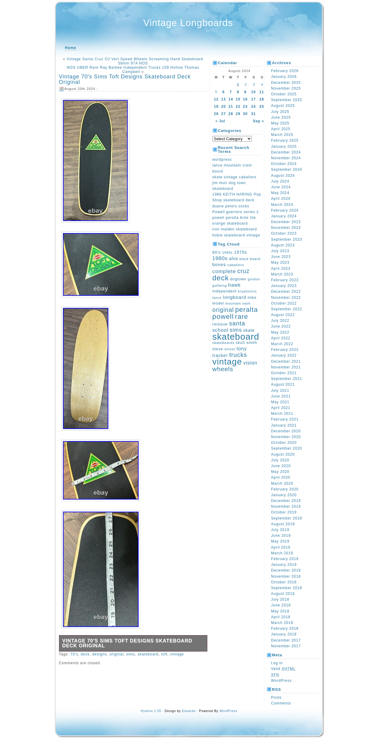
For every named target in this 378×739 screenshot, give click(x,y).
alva (233, 258)
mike (252, 297)
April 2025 (281, 129)
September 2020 (286, 448)
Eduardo (189, 711)
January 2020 (284, 495)
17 (253, 99)
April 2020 (281, 477)
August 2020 (283, 454)
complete (224, 271)
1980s (220, 258)
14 (230, 99)
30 (245, 114)
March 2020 (282, 483)
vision (250, 362)
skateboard (148, 654)
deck (85, 654)
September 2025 (286, 100)
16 (245, 99)
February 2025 (285, 140)
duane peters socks (230, 206)
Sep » (258, 121)
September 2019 (286, 518)
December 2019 (286, 501)
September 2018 (286, 588)
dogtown (238, 279)
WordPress (281, 680)
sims (130, 654)
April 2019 (281, 547)
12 (216, 99)
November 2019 (286, 506)
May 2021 (280, 402)
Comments (281, 703)
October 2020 (284, 442)
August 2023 (283, 245)
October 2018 (284, 582)
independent (224, 291)
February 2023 (285, 280)
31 (253, 114)
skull (240, 343)
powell (223, 316)
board (255, 259)
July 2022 (280, 320)
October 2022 (284, 303)
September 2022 (286, 309)
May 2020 (280, 472)
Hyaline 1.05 (151, 711)
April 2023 (281, 268)
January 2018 (284, 634)
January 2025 (284, 146)
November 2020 (286, 437)
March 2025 (282, 135)
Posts (276, 697)
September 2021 (286, 379)
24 (253, 106)
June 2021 (281, 396)
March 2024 (282, 205)
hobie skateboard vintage (236, 235)
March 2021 (282, 413)
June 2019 (281, 535)
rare (241, 316)
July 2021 (280, 390)
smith (251, 342)
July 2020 (280, 460)
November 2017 (286, 646)
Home (70, 48)
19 (216, 106)
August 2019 (283, 524)
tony (241, 348)
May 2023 (280, 262)
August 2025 (283, 106)
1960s (227, 252)
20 (223, 106)
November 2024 (286, 158)
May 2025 (280, 123)
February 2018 (285, 628)
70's (74, 654)
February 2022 (285, 350)
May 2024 (280, 193)
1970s (240, 252)
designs (99, 654)
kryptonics (247, 291)
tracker (220, 355)
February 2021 (285, 419)
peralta (246, 309)
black (243, 259)
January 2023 (284, 286)
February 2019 (285, 559)
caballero (235, 265)
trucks (238, 354)
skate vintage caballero (234, 177)
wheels (222, 369)
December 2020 (286, 431)
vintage (177, 654)
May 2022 (280, 332)
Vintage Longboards (188, 23)
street (230, 349)
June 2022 (281, 326)
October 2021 (284, 373)
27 (223, 114)
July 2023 (280, 251)
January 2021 (284, 425)
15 (238, 99)
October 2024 (284, 164)
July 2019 (280, 530)
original (117, 654)
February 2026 (285, 71)
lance (217, 297)
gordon (254, 279)
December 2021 (286, 361)
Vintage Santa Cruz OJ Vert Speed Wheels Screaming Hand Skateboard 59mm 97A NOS (135, 61)
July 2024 (280, 181)
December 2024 (286, 152)
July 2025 (280, 112)
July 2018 (280, 599)
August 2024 (283, 175)
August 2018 (283, 594)
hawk (234, 285)
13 (223, 99)
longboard (234, 297)
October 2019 (284, 512)
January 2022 (284, 355)
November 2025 (286, 88)
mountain (233, 303)
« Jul (220, 121)
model (218, 303)
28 (230, 114)
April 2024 (281, 198)
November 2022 (286, 297)
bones (219, 264)
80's (216, 252)
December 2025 (286, 83)
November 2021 (286, 367)
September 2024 (286, 169)
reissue (220, 324)
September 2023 (286, 239)
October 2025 (284, 94)
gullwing (219, 285)
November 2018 (286, 576)
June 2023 (281, 257)
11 (261, 92)
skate (249, 330)
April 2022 (281, 338)
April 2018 (281, 617)
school (220, 330)
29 (238, 114)
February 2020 (285, 489)
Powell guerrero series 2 (235, 212)
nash (246, 303)
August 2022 (283, 315)
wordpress (222, 159)
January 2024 (284, 216)
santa (237, 323)
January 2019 (284, 564)
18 (261, 99)
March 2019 (282, 553)
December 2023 (286, 222)
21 (230, 106)
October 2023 (284, 233)
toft (164, 654)
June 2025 (281, 117)
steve (217, 349)
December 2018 (286, 570)
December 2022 (286, 291)
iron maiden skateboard (234, 229)
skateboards (223, 343)
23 (245, 106)
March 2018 (282, 623)
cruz (243, 271)
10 (253, 92)
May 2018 (280, 611)
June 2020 (281, 466)
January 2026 (284, 76)
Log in (277, 663)
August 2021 (283, 384)
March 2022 (282, 344)
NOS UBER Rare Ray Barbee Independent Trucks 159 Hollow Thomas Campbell (133, 69)
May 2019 (280, 541)
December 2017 (286, 640)
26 (216, 114)
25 (261, 106)
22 (238, 106)
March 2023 (282, 274)
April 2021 (281, 408)
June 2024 (281, 187)
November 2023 (286, 228)
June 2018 (281, 605)
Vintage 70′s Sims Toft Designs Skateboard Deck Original (125, 79)
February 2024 (285, 210)
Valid (283, 669)
